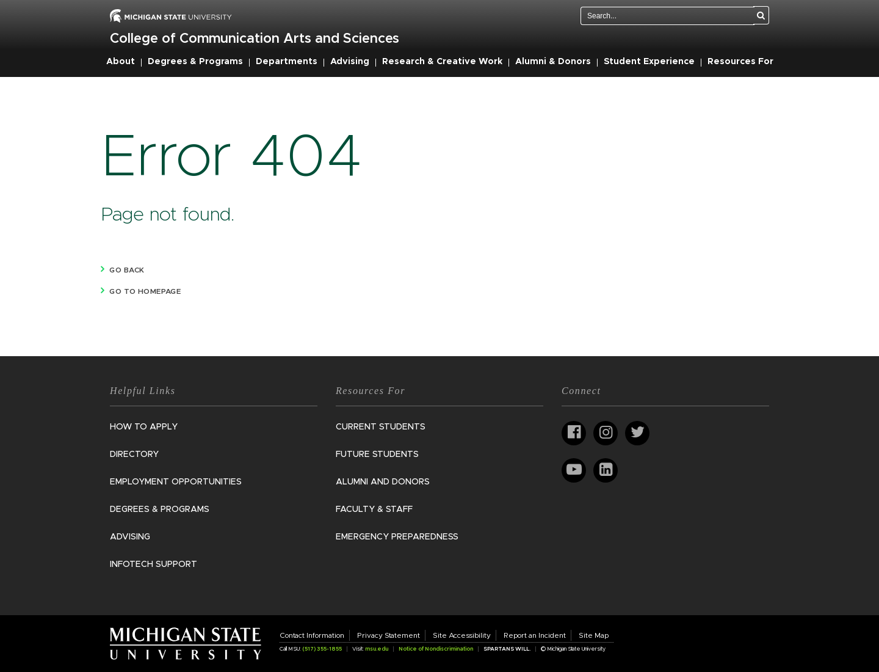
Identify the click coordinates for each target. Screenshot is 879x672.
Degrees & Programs (195, 61)
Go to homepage (145, 291)
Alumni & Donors (553, 61)
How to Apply (144, 427)
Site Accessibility (462, 635)
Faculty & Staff (374, 509)
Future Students (377, 454)
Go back (126, 270)
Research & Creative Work (442, 61)
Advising (349, 61)
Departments (286, 61)
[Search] (761, 15)
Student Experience (649, 61)
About (120, 61)
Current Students (380, 427)
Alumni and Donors (383, 482)
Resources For (740, 61)
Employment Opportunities (176, 482)
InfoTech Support (153, 564)
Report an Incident (535, 635)
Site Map (594, 635)
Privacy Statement (388, 635)
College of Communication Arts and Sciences (254, 39)
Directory (134, 454)
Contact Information (312, 635)
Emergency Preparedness (397, 537)
